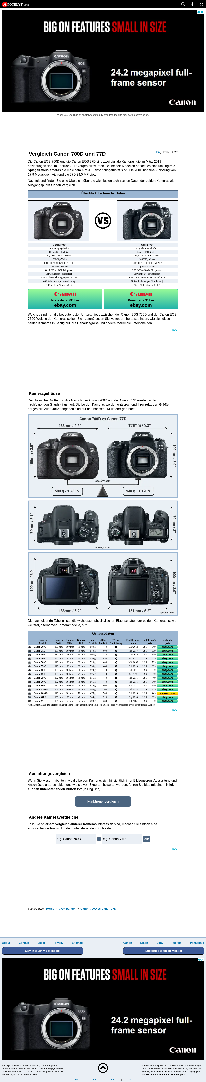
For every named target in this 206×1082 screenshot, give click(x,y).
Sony (159, 942)
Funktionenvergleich (103, 801)
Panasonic (197, 942)
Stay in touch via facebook (42, 950)
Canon (127, 942)
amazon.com (167, 693)
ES (94, 1079)
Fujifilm (177, 942)
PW (158, 152)
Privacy (58, 942)
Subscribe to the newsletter (163, 950)
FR (112, 1079)
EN (76, 1079)
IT (130, 1079)
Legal (41, 942)
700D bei (65, 299)
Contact (24, 942)
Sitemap (77, 942)
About (6, 942)
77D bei (141, 299)
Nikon (144, 942)
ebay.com (167, 647)
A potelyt (16, 4)
